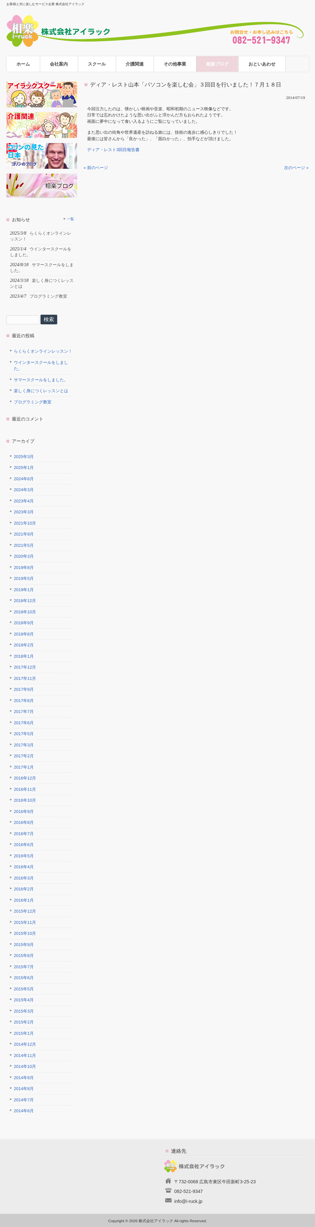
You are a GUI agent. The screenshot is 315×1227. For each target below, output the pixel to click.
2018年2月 (24, 645)
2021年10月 (25, 523)
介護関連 (135, 64)
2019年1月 (24, 589)
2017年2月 (24, 755)
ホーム (23, 64)
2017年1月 (24, 767)
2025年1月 (24, 467)
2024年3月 (24, 489)
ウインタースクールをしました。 (41, 365)
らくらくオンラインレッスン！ (43, 351)
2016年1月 (24, 900)
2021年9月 (24, 534)
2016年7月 (24, 833)
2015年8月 (24, 955)
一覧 (70, 219)
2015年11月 (25, 922)
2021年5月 (24, 545)
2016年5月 (24, 855)
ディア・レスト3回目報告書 (113, 149)
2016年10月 (25, 800)
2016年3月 (24, 878)
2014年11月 (25, 1055)
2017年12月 (25, 667)
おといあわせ (261, 64)
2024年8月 (24, 478)
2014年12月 (25, 1044)
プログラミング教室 (32, 402)
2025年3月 (24, 456)
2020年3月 (24, 556)
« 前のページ (96, 167)
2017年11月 (25, 678)
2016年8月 (24, 822)
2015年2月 (24, 1022)
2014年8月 (24, 1088)
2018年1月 (24, 656)
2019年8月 (24, 567)
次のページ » (296, 167)
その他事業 (175, 64)
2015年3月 (24, 1011)
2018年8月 (24, 634)
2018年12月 (25, 600)
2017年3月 (24, 745)
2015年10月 (25, 933)
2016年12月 (25, 778)
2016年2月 (24, 889)
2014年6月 (24, 1110)
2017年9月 (24, 689)
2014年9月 (24, 1077)
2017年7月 (24, 711)
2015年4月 (24, 999)
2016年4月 (24, 866)
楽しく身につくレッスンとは (41, 390)
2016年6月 (24, 844)
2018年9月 (24, 622)
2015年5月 (24, 989)
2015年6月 (24, 977)
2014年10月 (25, 1066)
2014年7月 (24, 1099)
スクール (97, 64)
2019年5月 (24, 578)
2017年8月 (24, 700)
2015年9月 (24, 944)
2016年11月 (25, 789)
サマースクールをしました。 (41, 379)
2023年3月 (24, 512)
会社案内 (59, 64)
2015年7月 (24, 966)
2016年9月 (24, 811)
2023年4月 (24, 501)
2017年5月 (24, 733)
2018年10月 (25, 611)
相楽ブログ (217, 64)
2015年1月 (24, 1033)
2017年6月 (24, 722)
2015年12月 (25, 911)
